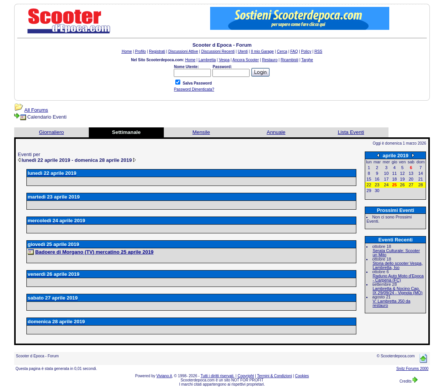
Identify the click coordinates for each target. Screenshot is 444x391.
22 (369, 184)
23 (377, 184)
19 (402, 179)
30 (377, 190)
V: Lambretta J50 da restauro (391, 303)
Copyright (246, 376)
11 (394, 173)
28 (420, 184)
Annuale (276, 132)
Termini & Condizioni (274, 376)
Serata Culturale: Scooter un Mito (396, 252)
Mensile (201, 132)
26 (402, 184)
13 (411, 173)
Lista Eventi (351, 132)
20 (411, 179)
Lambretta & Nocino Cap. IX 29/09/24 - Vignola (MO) (397, 290)
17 (386, 179)
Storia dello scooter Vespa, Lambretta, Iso (397, 265)
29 (369, 190)
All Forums (36, 110)
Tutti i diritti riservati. (218, 376)
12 (402, 173)
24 (386, 184)
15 (369, 179)
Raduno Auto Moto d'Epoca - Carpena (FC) (398, 278)
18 (394, 179)
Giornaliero (51, 132)
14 (420, 173)
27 (411, 184)
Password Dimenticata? (194, 89)
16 (377, 179)
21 (420, 179)
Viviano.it (164, 376)
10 (386, 173)
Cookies (302, 376)
